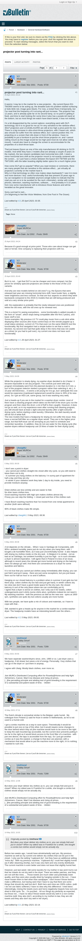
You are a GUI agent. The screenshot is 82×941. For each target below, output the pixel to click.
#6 (76, 542)
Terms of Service (57, 930)
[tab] (8, 62)
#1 (76, 92)
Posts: (40, 85)
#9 (76, 781)
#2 (76, 242)
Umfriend (22, 638)
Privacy (41, 930)
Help (17, 930)
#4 (76, 376)
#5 (76, 464)
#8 (76, 710)
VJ (18, 76)
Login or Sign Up (68, 2)
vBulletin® (66, 936)
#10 (75, 833)
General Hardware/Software (39, 30)
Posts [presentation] (8, 62)
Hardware (21, 30)
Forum (11, 30)
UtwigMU (21, 225)
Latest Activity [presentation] (21, 62)
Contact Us (29, 930)
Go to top (74, 930)
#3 (76, 276)
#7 (76, 654)
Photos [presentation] (36, 62)
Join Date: (21, 85)
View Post (40, 839)
